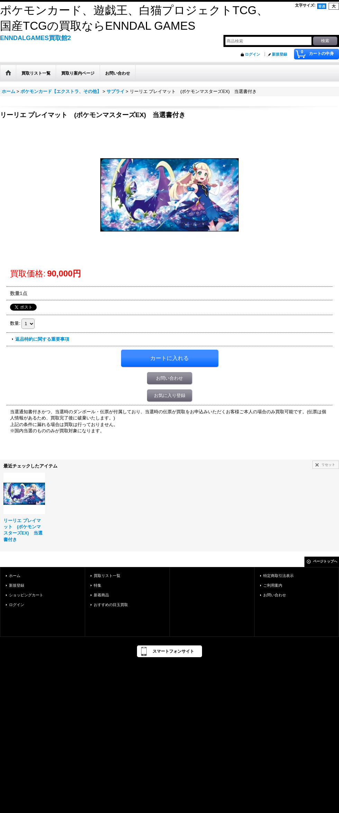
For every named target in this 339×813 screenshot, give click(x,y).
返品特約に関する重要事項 (42, 339)
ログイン (252, 54)
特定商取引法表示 (278, 576)
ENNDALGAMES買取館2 (35, 38)
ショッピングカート (26, 595)
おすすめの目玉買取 (111, 605)
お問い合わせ (169, 378)
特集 (97, 585)
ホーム (14, 576)
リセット (328, 464)
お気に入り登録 (169, 395)
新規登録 (279, 54)
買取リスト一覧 (107, 576)
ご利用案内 (272, 585)
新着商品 (101, 595)
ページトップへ (325, 561)
